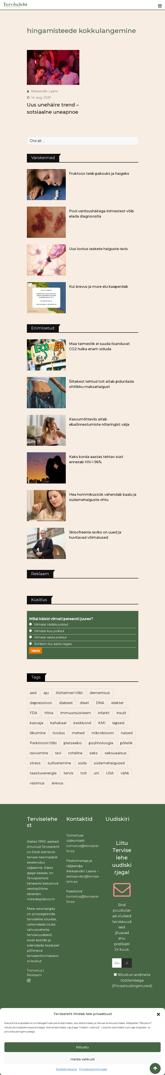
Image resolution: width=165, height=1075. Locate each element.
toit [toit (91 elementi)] (83, 773)
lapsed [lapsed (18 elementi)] (118, 723)
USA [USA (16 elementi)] (110, 773)
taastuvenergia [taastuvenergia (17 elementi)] (43, 773)
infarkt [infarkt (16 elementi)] (103, 713)
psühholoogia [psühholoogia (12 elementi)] (101, 743)
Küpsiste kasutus (66, 1069)
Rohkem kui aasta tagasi (53, 644)
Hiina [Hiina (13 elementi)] (48, 713)
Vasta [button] (35, 651)
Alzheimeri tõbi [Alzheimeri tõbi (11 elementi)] (69, 693)
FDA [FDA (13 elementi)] (33, 713)
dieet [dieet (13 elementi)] (84, 703)
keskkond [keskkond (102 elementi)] (82, 723)
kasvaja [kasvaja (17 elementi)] (36, 723)
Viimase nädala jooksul (51, 624)
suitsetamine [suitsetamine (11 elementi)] (59, 763)
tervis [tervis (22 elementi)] (68, 773)
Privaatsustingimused (93, 1069)
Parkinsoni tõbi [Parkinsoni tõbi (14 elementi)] (43, 743)
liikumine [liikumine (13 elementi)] (38, 733)
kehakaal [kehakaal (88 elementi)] (58, 723)
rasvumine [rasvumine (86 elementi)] (39, 753)
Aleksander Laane (44, 91)
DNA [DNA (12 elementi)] (100, 703)
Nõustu (82, 1047)
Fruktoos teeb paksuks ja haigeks (99, 173)
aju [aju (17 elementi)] (46, 693)
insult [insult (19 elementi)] (121, 713)
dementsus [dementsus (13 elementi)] (100, 693)
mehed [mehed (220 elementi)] (78, 733)
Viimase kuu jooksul (49, 631)
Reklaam (34, 975)
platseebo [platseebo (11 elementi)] (73, 743)
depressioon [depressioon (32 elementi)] (41, 703)
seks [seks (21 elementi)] (93, 753)
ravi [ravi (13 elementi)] (58, 753)
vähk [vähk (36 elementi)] (125, 773)
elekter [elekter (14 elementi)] (117, 703)
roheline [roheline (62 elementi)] (75, 753)
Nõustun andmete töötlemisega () (132, 980)
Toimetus (34, 970)
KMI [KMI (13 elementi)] (101, 723)
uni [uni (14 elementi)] (96, 773)
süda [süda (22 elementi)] (82, 763)
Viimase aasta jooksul (50, 637)
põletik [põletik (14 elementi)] (126, 743)
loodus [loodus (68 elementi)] (59, 733)
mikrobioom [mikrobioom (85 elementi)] (103, 733)
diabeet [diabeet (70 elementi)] (66, 703)
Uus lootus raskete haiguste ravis (98, 249)
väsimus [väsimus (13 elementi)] (37, 783)
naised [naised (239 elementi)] (127, 733)
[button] (158, 1014)
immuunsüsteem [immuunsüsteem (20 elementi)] (75, 713)
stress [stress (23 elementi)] (35, 763)
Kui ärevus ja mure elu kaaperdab (98, 287)
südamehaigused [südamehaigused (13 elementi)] (109, 763)
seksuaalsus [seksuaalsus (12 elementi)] (116, 753)
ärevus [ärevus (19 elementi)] (57, 783)
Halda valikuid (82, 1059)
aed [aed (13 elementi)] (33, 693)
